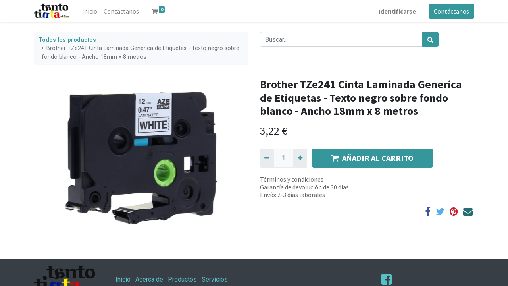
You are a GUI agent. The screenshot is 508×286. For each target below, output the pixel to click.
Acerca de (149, 279)
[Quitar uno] (267, 158)
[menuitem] (89, 11)
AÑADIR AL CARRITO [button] (372, 158)
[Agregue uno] (300, 158)
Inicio (123, 279)
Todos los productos (67, 40)
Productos (182, 279)
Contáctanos (451, 11)
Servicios (215, 279)
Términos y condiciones (291, 179)
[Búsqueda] (430, 39)
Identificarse (397, 11)
